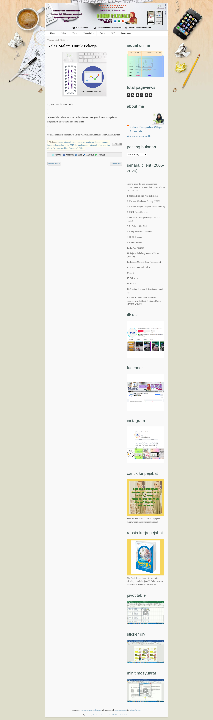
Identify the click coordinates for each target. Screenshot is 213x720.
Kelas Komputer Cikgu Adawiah (146, 129)
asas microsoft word (85, 142)
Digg (78, 155)
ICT (113, 33)
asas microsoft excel (67, 142)
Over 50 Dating (114, 715)
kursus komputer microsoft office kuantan (92, 145)
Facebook (68, 155)
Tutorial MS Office (76, 148)
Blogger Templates (121, 710)
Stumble (100, 155)
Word (64, 33)
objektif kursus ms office (57, 148)
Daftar (102, 33)
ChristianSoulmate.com (100, 715)
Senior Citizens (125, 715)
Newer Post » (54, 163)
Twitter (56, 155)
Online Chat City (135, 710)
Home (52, 33)
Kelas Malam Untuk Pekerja (72, 45)
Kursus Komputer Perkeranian (91, 710)
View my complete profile (139, 136)
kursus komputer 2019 (64, 145)
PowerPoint (89, 33)
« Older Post (115, 163)
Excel (74, 33)
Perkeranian (126, 33)
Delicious (88, 155)
